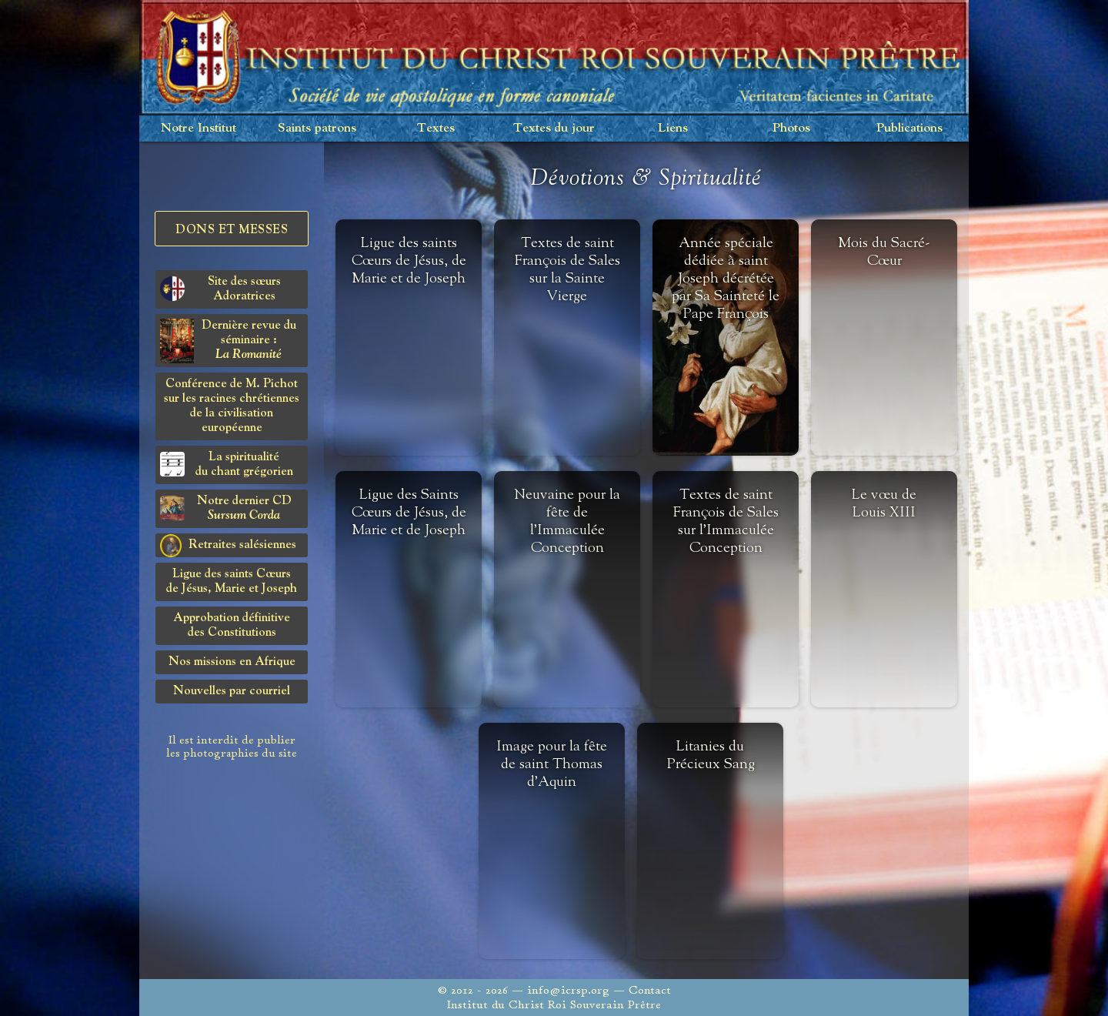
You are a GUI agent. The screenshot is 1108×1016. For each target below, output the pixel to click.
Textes (436, 128)
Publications (909, 128)
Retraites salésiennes (228, 545)
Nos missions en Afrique (232, 662)
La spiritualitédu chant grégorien (226, 464)
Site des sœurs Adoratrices (220, 289)
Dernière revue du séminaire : (228, 341)
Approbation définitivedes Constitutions (231, 625)
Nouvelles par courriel (231, 691)
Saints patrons (317, 128)
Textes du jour (554, 128)
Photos (791, 128)
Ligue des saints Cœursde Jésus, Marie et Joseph (231, 581)
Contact (650, 990)
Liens (673, 128)
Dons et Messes (231, 230)
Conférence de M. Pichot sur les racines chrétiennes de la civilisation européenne (231, 406)
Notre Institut (198, 128)
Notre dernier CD (226, 508)
